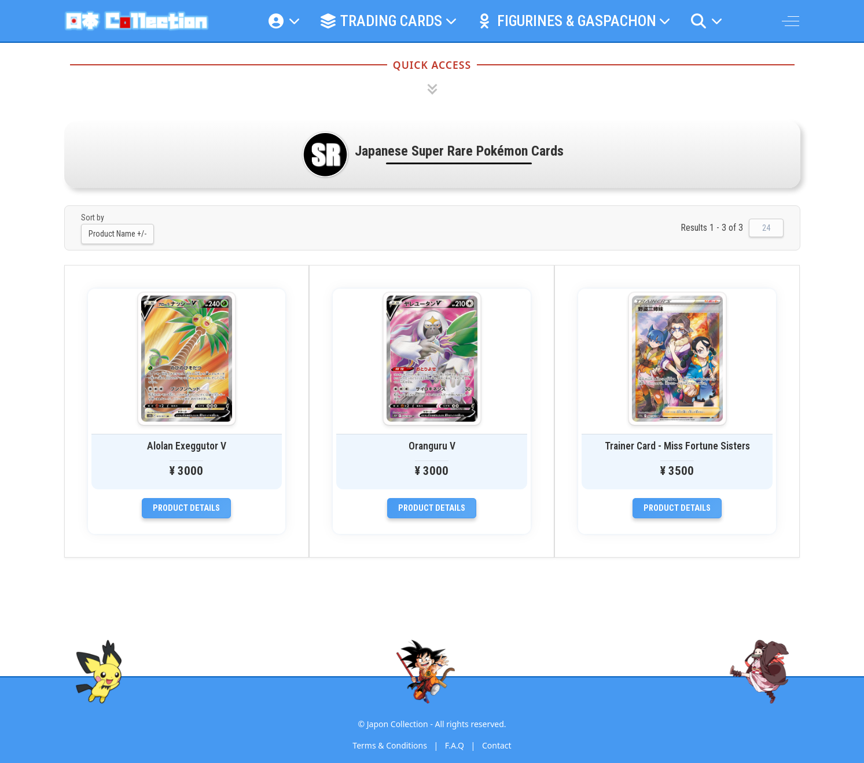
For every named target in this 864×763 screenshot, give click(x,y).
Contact (497, 745)
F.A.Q (454, 745)
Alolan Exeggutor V (186, 446)
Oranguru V (432, 446)
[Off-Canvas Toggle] (790, 21)
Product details (186, 508)
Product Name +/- (117, 233)
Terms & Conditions (389, 745)
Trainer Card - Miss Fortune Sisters (677, 446)
